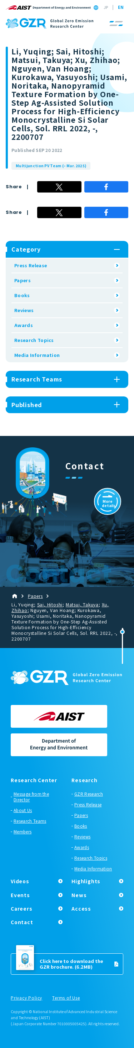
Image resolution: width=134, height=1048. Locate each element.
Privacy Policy (26, 998)
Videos (20, 881)
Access (81, 908)
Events (20, 895)
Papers (22, 280)
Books (22, 295)
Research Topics (34, 340)
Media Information (37, 355)
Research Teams (30, 821)
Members (22, 831)
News (78, 895)
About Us (23, 810)
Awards (23, 325)
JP (106, 7)
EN (121, 7)
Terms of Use (66, 998)
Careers (22, 908)
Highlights (85, 881)
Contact (22, 922)
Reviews (24, 310)
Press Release (30, 265)
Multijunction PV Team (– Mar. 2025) (51, 165)
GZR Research (88, 794)
